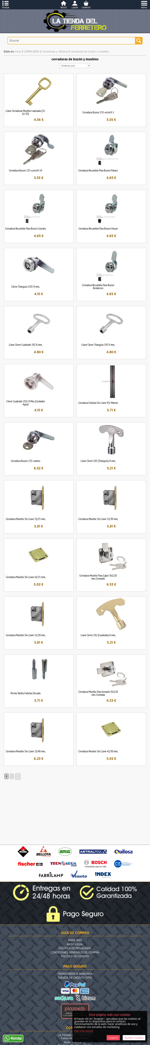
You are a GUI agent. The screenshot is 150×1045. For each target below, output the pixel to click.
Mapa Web (75, 940)
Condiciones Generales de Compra (75, 952)
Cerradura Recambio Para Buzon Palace (98, 170)
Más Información (83, 1031)
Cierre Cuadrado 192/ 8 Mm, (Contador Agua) (25, 402)
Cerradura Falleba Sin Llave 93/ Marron (98, 403)
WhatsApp (13, 1038)
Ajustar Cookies (134, 1037)
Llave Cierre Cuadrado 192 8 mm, (25, 344)
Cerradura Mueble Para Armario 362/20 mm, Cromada (98, 693)
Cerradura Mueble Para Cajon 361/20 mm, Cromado (98, 577)
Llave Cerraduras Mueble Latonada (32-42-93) (26, 112)
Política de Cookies (75, 956)
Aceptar (113, 1037)
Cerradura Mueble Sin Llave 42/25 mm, (25, 577)
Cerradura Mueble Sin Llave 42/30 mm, (98, 751)
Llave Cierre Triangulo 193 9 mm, (98, 344)
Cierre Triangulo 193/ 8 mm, (25, 286)
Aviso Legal (75, 944)
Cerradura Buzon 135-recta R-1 (98, 112)
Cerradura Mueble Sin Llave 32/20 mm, (25, 635)
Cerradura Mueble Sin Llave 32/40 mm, (25, 751)
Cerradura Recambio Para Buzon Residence (98, 286)
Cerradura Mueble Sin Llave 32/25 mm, (25, 519)
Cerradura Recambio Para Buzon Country (25, 228)
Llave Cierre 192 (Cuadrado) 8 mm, (98, 635)
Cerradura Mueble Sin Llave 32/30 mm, (98, 519)
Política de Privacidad (75, 948)
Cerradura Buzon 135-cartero (25, 461)
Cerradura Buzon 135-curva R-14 (25, 170)
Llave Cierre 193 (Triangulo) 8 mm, (98, 461)
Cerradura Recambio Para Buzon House (98, 228)
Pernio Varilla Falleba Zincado (25, 693)
